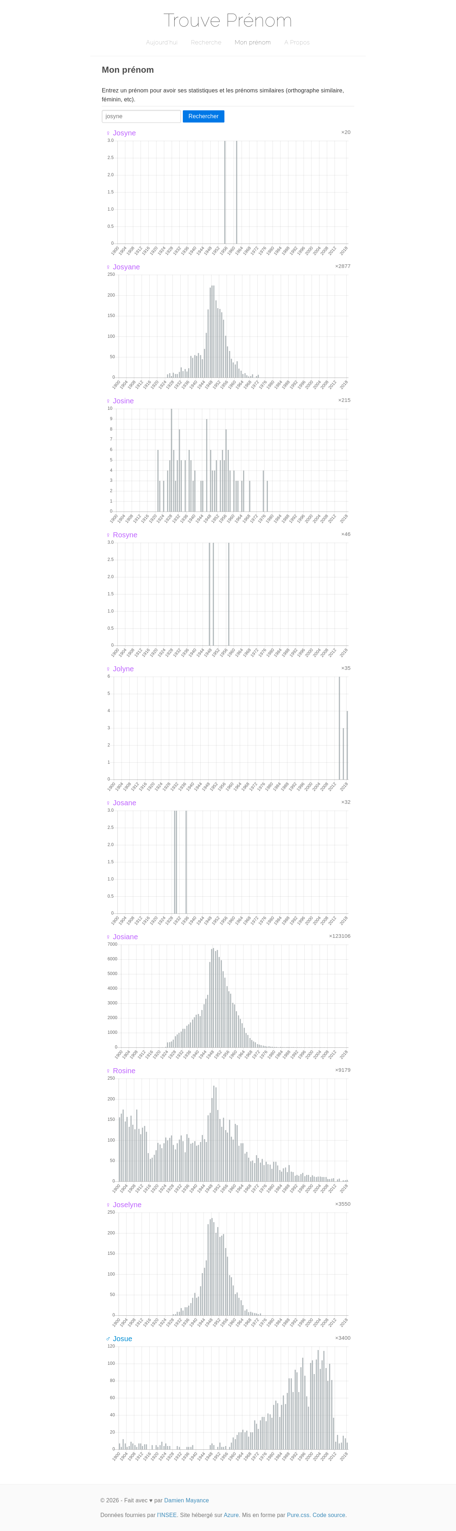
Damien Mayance (186, 1500)
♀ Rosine (120, 1071)
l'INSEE (167, 1515)
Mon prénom (253, 42)
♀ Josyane (122, 267)
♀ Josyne (120, 133)
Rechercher (204, 116)
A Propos (297, 42)
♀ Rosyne (121, 535)
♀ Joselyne (123, 1205)
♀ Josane (120, 803)
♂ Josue (118, 1339)
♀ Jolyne (119, 669)
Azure (231, 1515)
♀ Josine (119, 401)
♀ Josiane (121, 937)
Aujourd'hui (162, 42)
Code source (329, 1515)
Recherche (206, 42)
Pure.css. (299, 1515)
